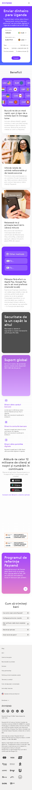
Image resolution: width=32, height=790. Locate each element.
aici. (7, 725)
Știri (3, 653)
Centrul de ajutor (7, 657)
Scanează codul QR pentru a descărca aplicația (16, 495)
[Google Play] (16, 485)
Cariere (4, 666)
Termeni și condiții (7, 679)
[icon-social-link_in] (7, 711)
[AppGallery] (16, 490)
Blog (3, 648)
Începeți (16, 58)
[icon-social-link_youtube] (12, 711)
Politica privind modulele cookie (11, 675)
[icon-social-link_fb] (3, 711)
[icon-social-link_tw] (22, 711)
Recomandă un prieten (8, 662)
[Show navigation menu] (29, 3)
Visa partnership (6, 670)
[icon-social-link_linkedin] (17, 711)
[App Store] (16, 480)
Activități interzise (7, 688)
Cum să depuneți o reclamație (10, 684)
